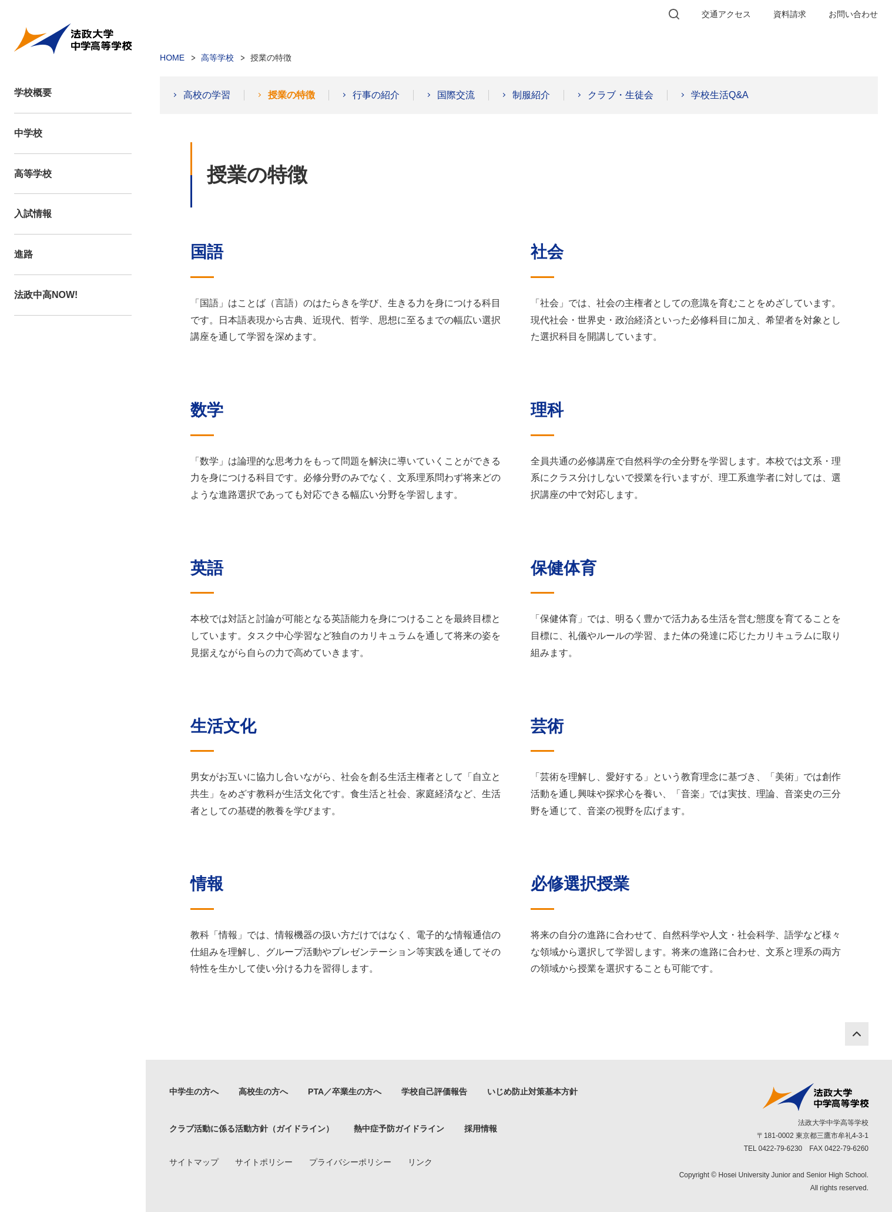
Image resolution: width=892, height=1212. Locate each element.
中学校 (28, 133)
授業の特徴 (291, 95)
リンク (420, 1162)
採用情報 (480, 1128)
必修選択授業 (580, 884)
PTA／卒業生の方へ (344, 1091)
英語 (206, 568)
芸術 (547, 726)
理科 (547, 410)
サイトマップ (194, 1162)
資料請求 (789, 14)
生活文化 (223, 726)
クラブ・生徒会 (620, 95)
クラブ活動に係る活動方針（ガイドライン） (251, 1128)
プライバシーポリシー (350, 1162)
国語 (206, 252)
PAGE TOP (856, 1034)
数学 (206, 410)
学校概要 (33, 93)
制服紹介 (531, 95)
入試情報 (33, 214)
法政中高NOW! (46, 295)
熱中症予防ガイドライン (399, 1128)
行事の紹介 (376, 95)
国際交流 (456, 95)
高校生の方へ (263, 1091)
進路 (23, 254)
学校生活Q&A (720, 95)
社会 (547, 252)
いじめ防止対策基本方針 (532, 1091)
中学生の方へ (194, 1091)
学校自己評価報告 (434, 1091)
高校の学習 (206, 95)
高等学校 (33, 174)
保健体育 (563, 568)
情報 (206, 884)
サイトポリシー (264, 1162)
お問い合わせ (853, 14)
